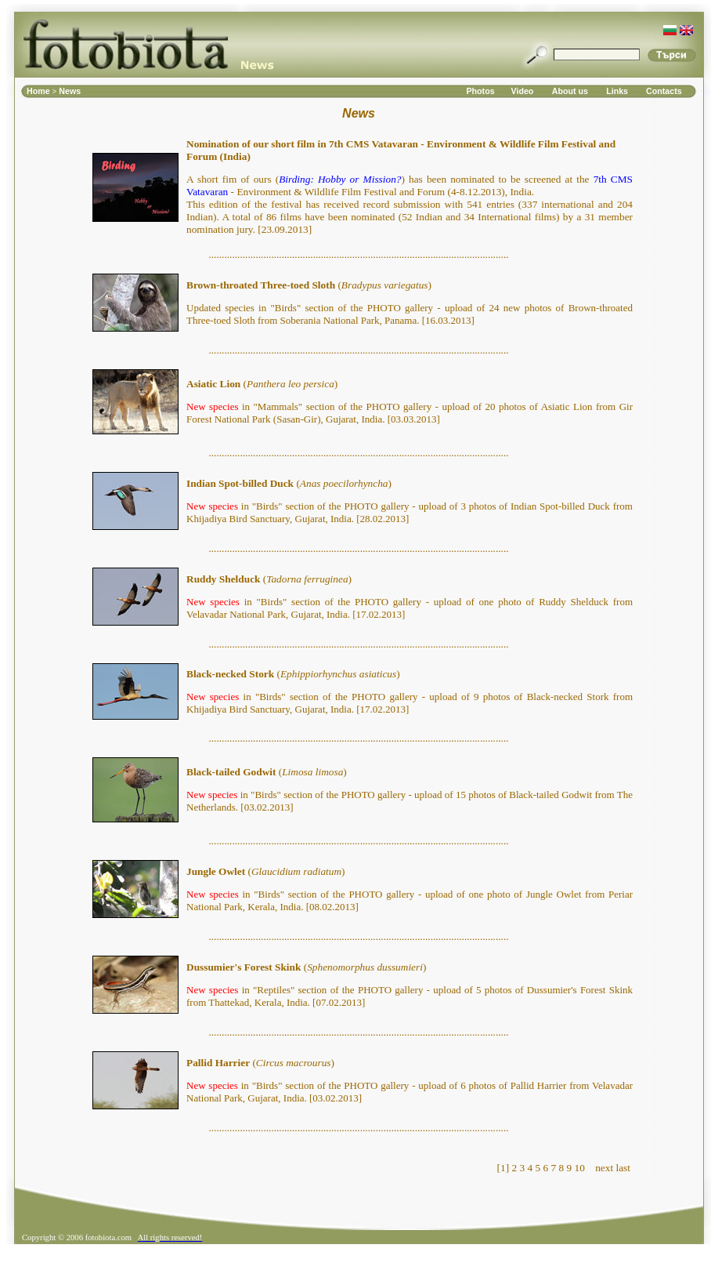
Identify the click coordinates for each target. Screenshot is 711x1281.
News (70, 91)
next (604, 1168)
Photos (480, 91)
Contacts (664, 91)
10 (580, 1168)
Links (617, 91)
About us (570, 91)
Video (522, 91)
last (622, 1168)
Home (39, 91)
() (308, 285)
